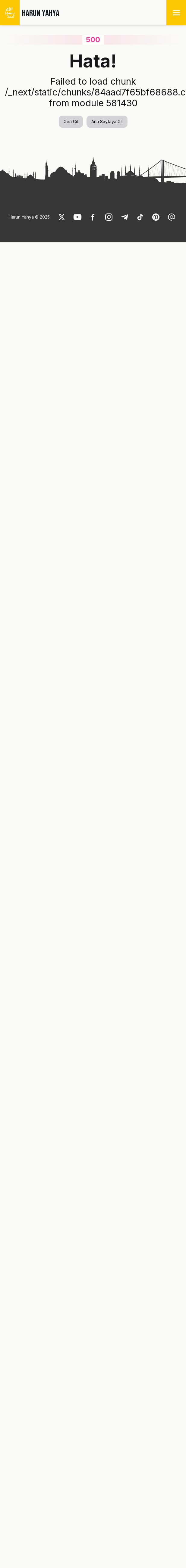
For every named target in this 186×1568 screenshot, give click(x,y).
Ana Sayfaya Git (107, 121)
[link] (62, 217)
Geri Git (71, 121)
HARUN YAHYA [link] (40, 13)
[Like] (62, 217)
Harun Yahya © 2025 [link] (29, 216)
